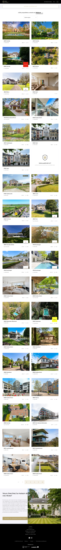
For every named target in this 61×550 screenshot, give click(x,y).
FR (54, 1)
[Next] (42, 482)
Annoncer (30, 528)
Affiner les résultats (30, 6)
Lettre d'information (30, 529)
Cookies (31, 541)
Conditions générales (30, 532)
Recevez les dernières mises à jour (15, 518)
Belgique (39, 12)
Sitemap (26, 541)
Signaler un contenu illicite (30, 534)
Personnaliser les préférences (41, 541)
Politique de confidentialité (30, 531)
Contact (30, 526)
